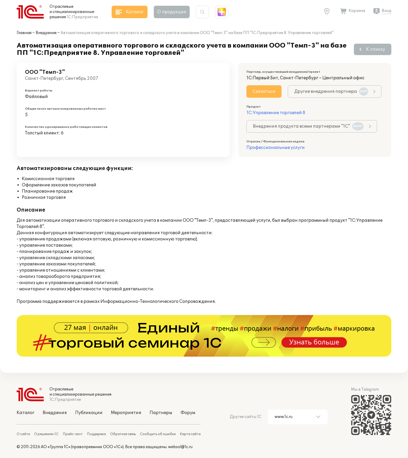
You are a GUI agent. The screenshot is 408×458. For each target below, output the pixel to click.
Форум (188, 412)
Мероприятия (126, 412)
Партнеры (161, 412)
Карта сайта (190, 434)
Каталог (25, 412)
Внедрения (46, 33)
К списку (375, 49)
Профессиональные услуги (275, 147)
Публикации (89, 412)
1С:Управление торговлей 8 (275, 112)
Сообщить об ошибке (158, 434)
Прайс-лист (73, 434)
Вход (386, 11)
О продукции (171, 12)
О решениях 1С (46, 434)
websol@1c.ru (180, 447)
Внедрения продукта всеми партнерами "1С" (308, 126)
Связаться (264, 91)
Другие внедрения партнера (331, 91)
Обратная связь (123, 434)
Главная (24, 33)
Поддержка (96, 434)
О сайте (23, 434)
